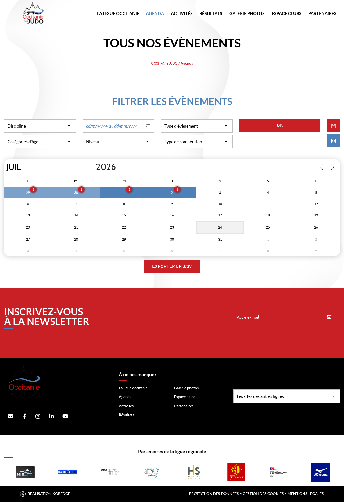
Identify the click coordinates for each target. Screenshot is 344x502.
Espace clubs (184, 397)
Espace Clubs (287, 13)
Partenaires (184, 406)
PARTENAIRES (322, 13)
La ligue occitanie (133, 388)
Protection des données (214, 494)
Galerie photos (247, 13)
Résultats (210, 13)
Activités (182, 13)
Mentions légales (306, 494)
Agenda (155, 13)
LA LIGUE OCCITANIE (118, 13)
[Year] (91, 167)
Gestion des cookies (263, 494)
